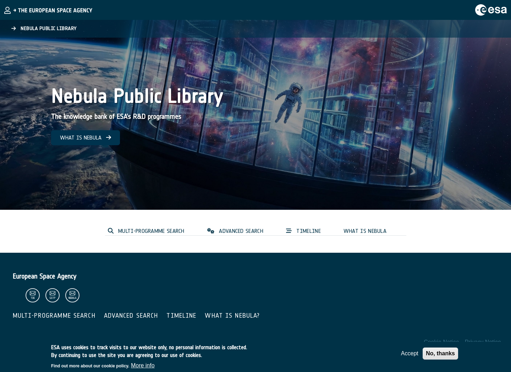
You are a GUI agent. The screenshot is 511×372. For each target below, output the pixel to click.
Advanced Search (131, 315)
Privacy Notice (483, 342)
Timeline (181, 315)
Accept (409, 356)
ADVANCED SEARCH (235, 231)
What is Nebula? (232, 315)
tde (33, 298)
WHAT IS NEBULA (85, 137)
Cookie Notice (441, 342)
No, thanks (440, 356)
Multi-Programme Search (54, 315)
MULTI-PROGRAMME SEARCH (146, 231)
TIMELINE (303, 231)
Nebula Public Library (44, 29)
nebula (72, 298)
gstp (52, 298)
